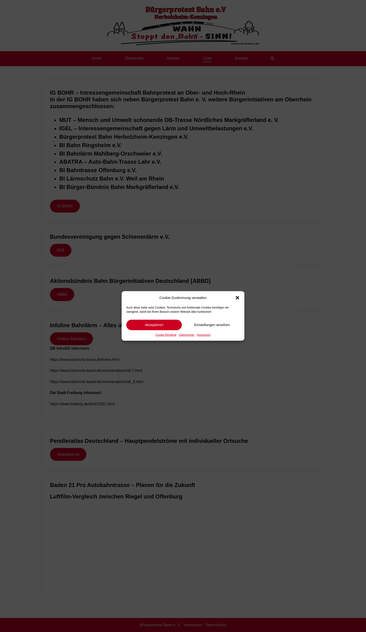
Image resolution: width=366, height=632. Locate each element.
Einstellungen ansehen (212, 325)
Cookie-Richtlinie (165, 335)
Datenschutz (186, 335)
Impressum (204, 335)
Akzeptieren (154, 325)
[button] (237, 297)
